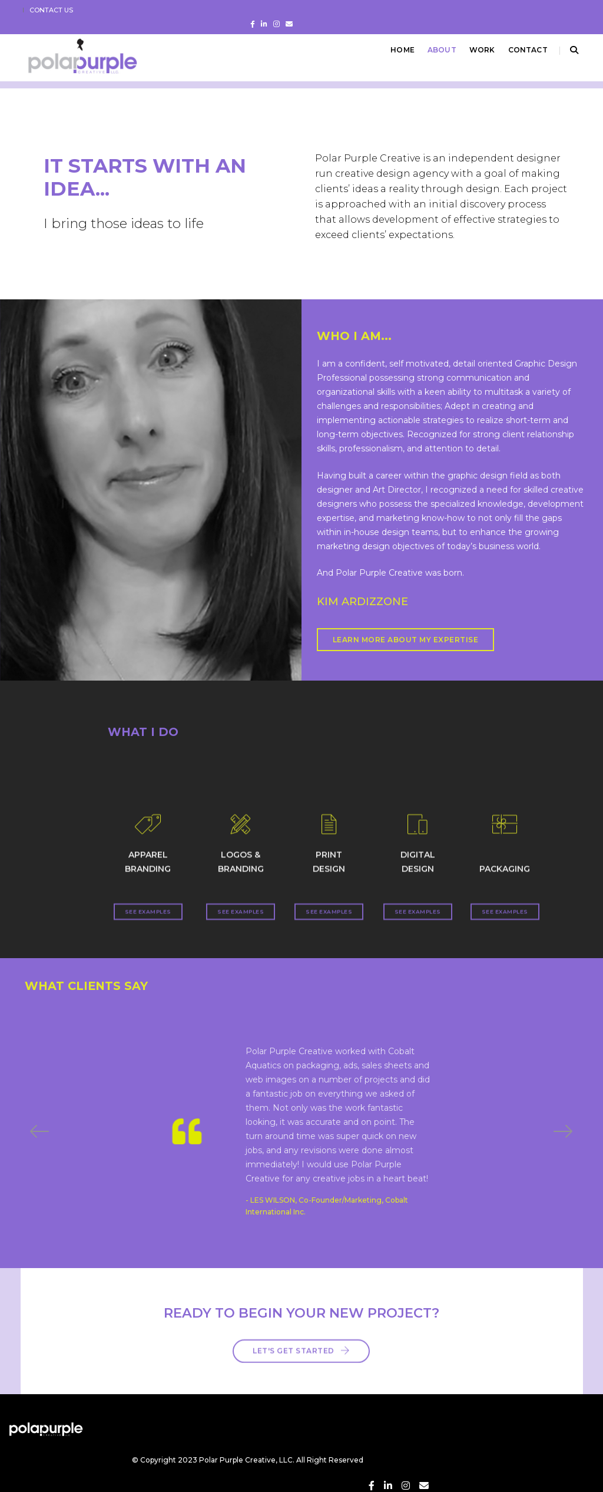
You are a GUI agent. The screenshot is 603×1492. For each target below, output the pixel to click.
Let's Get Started (301, 1337)
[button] (563, 1129)
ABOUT (434, 49)
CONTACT (520, 49)
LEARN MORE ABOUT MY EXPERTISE (396, 643)
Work (475, 49)
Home (395, 49)
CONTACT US (57, 10)
